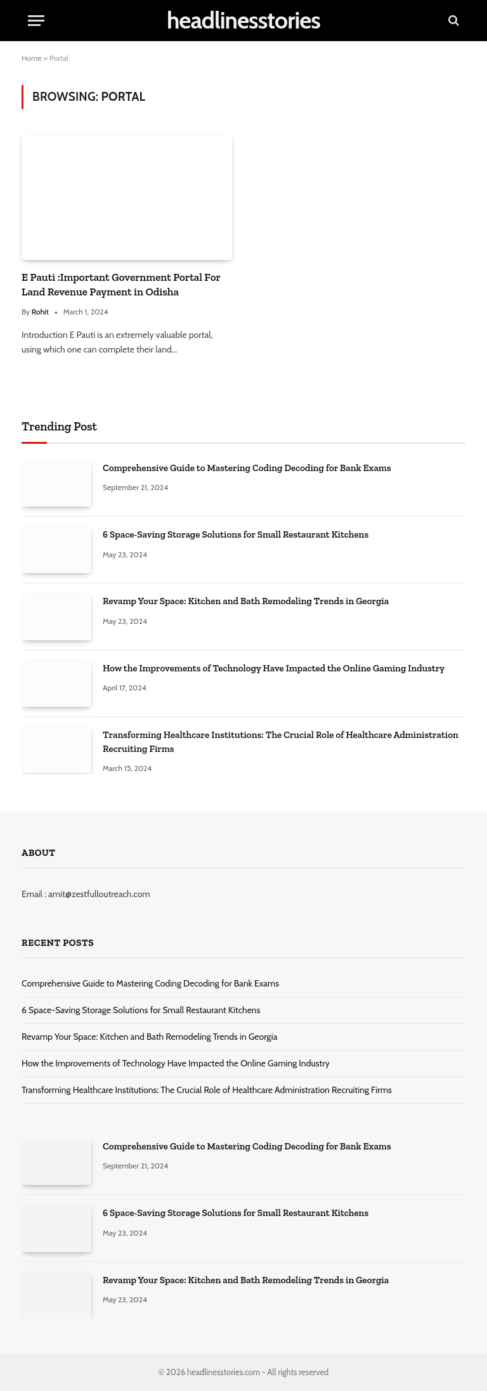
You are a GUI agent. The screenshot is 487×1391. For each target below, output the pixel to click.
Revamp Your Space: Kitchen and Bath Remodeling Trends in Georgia (246, 601)
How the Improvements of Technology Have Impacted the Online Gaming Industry (274, 668)
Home (32, 58)
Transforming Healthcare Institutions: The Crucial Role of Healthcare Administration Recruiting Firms (280, 741)
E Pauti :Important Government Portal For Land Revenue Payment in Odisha (121, 284)
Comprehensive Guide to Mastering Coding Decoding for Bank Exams (247, 468)
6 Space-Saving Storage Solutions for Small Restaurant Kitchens (235, 534)
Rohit (40, 311)
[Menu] (36, 20)
